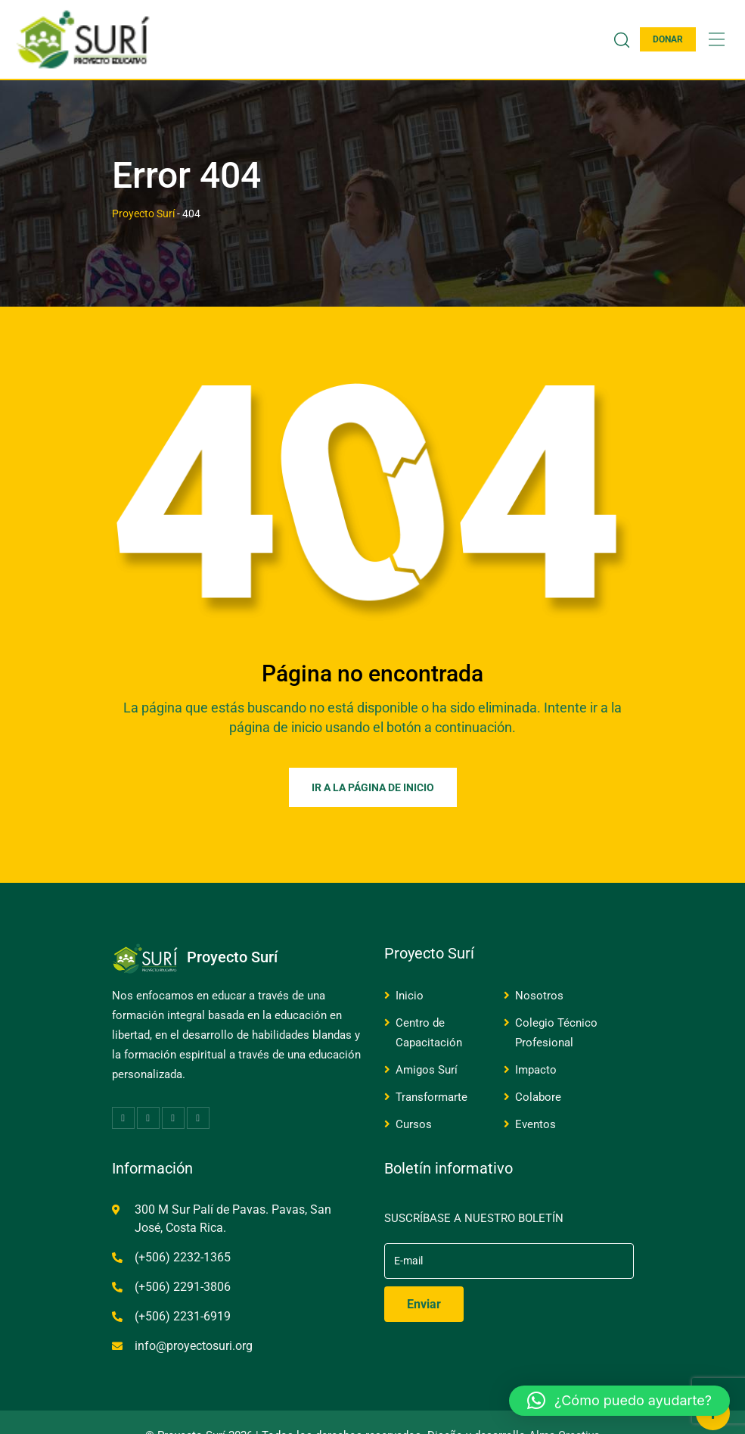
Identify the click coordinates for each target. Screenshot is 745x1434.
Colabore (538, 1097)
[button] (619, 1401)
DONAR (668, 39)
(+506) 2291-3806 (183, 1287)
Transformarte (431, 1097)
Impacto (536, 1070)
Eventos (535, 1124)
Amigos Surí (427, 1070)
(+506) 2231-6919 (183, 1316)
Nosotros (539, 995)
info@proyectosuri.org (194, 1346)
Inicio (410, 995)
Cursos (414, 1124)
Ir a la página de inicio (373, 787)
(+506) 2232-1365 (183, 1257)
